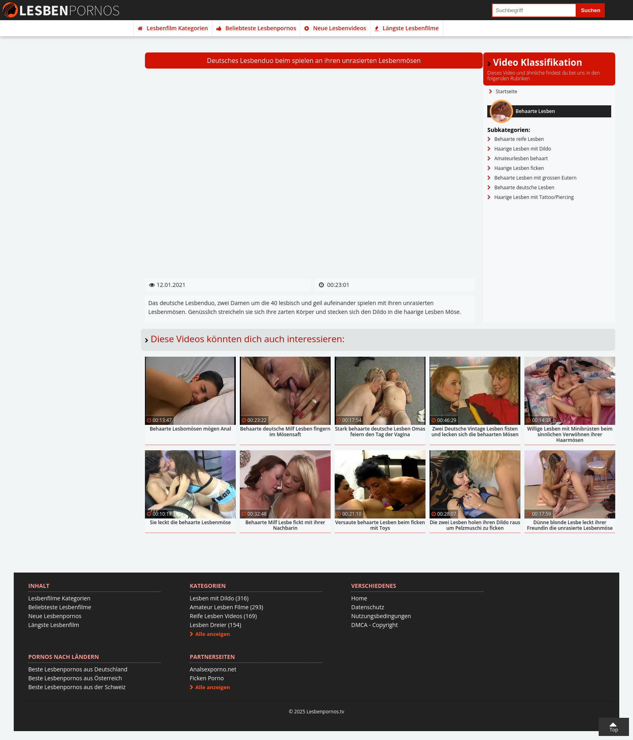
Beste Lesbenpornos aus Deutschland (78, 669)
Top (614, 729)
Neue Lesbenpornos (55, 616)
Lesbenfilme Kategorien (59, 598)
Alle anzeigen (212, 634)
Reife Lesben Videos (223, 616)
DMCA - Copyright (374, 625)
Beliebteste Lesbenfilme (59, 607)
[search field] (534, 10)
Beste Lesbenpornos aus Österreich (75, 678)
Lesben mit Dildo (219, 598)
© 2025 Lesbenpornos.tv (316, 711)
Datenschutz (367, 607)
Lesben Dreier (215, 625)
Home (359, 598)
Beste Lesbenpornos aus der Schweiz (77, 687)
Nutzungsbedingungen (381, 616)
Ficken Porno (207, 678)
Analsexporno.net (213, 669)
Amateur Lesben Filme (226, 607)
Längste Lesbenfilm (53, 625)
